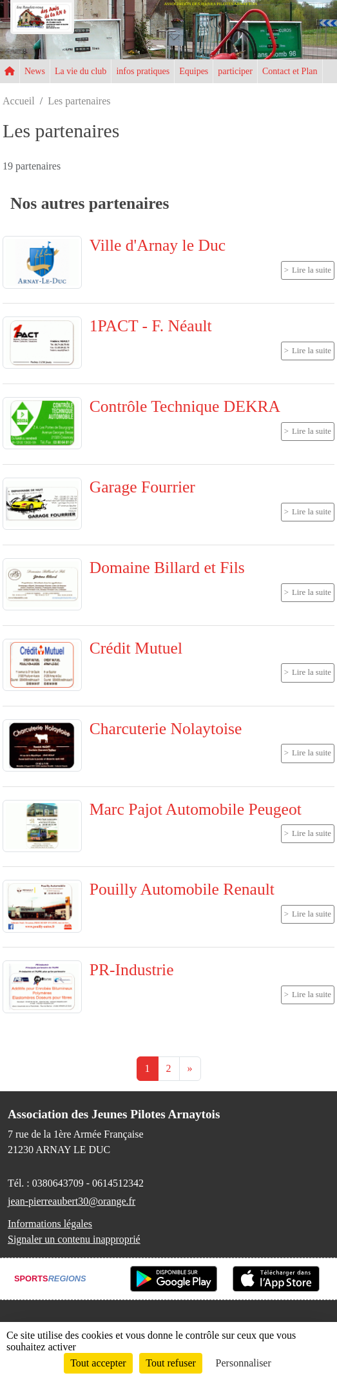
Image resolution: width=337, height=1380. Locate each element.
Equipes (193, 71)
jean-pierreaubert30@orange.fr (71, 1201)
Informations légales (50, 1223)
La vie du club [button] (80, 71)
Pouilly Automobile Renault (182, 889)
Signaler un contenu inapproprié (74, 1239)
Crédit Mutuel (136, 648)
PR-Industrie (132, 969)
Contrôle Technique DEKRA (185, 406)
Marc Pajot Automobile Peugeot (196, 809)
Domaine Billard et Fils (167, 567)
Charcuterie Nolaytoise (166, 728)
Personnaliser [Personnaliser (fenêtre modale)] (243, 1362)
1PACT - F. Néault (151, 325)
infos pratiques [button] (142, 71)
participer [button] (235, 71)
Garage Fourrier (142, 487)
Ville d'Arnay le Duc (158, 245)
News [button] (34, 71)
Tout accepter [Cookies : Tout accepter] (98, 1362)
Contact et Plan (290, 71)
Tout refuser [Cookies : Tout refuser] (171, 1362)
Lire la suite (311, 270)
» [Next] (190, 1068)
